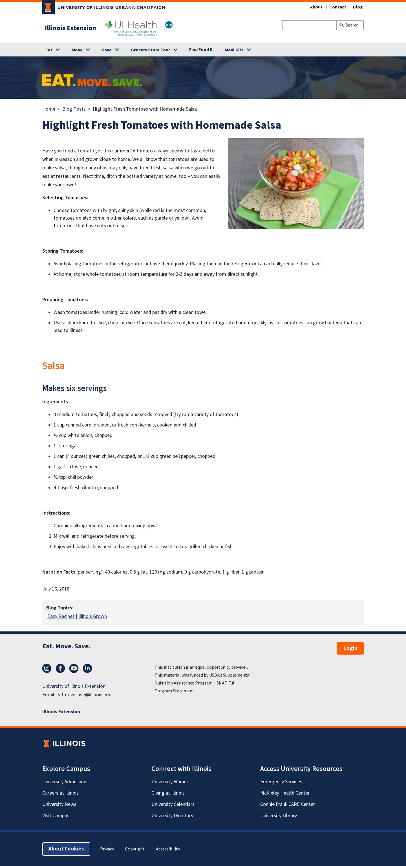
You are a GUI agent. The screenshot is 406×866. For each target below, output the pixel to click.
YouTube (74, 668)
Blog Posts (74, 109)
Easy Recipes (61, 616)
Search (352, 25)
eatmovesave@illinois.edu (83, 694)
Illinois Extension (70, 28)
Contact (337, 7)
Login (350, 648)
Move (77, 50)
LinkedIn (87, 668)
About (316, 7)
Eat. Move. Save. (66, 646)
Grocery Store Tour (150, 50)
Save (107, 50)
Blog (358, 7)
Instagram (47, 668)
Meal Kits (234, 50)
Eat (48, 50)
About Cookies (66, 849)
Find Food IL (201, 50)
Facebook (60, 668)
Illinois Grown (92, 616)
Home (48, 109)
